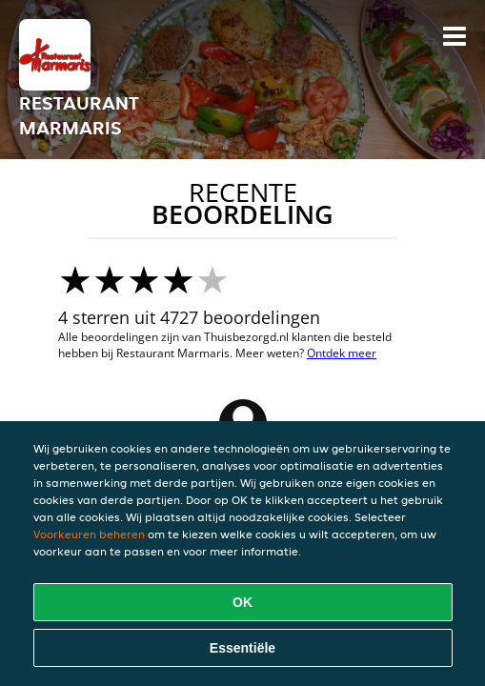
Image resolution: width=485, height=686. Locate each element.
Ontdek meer (341, 353)
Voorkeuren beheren (89, 534)
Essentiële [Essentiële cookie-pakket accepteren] (242, 648)
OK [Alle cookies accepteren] (242, 602)
